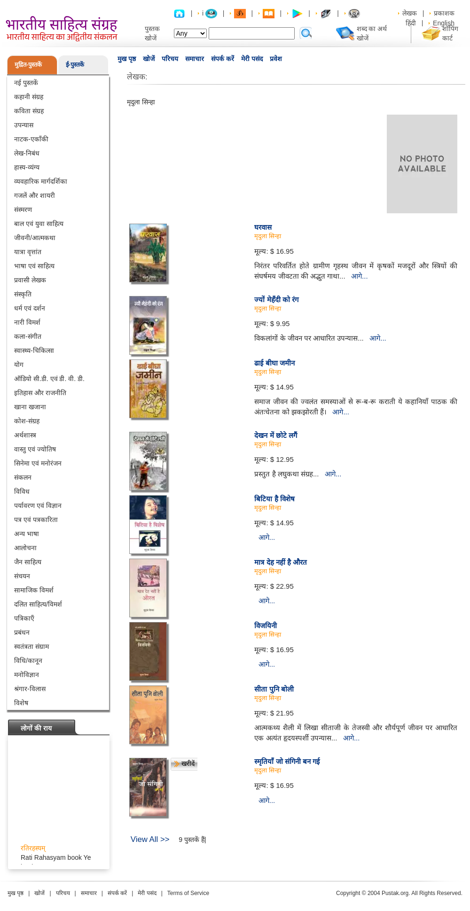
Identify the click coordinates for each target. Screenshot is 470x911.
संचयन (22, 576)
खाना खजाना (30, 407)
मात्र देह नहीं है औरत (280, 562)
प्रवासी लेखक (30, 280)
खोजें (149, 58)
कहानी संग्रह (28, 97)
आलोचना (25, 548)
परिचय (170, 58)
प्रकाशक (444, 13)
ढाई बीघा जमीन (274, 363)
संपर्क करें (222, 58)
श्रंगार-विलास (30, 689)
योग (19, 364)
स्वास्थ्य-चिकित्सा (34, 350)
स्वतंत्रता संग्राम (31, 646)
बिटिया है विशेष (274, 499)
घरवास (263, 227)
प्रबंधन (22, 632)
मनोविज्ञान (26, 674)
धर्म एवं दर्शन (29, 308)
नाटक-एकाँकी (31, 139)
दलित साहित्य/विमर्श (38, 604)
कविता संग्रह (29, 111)
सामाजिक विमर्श (34, 590)
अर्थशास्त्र (25, 435)
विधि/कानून (28, 660)
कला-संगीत (27, 336)
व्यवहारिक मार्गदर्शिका (40, 181)
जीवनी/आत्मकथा (34, 237)
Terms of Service (188, 893)
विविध (22, 491)
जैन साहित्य (27, 562)
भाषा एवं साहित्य (34, 266)
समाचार (194, 58)
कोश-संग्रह (26, 421)
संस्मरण (23, 209)
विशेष (21, 703)
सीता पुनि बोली (273, 689)
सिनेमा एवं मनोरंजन (38, 463)
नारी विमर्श (27, 322)
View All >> (150, 839)
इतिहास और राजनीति (40, 393)
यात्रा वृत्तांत (27, 252)
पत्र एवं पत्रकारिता (36, 519)
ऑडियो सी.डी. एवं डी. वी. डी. (49, 378)
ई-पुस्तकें (75, 64)
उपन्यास (23, 125)
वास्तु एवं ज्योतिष (35, 449)
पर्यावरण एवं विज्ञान (38, 505)
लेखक (409, 13)
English (443, 23)
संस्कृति (22, 294)
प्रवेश (276, 58)
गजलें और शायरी (34, 195)
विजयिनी (265, 626)
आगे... (359, 276)
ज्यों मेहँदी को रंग (276, 300)
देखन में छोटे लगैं (275, 435)
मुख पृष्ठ (127, 58)
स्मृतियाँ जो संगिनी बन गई (287, 761)
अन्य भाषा (26, 533)
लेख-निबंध (26, 153)
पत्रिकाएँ (24, 618)
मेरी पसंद (252, 58)
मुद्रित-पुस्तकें (28, 64)
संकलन (22, 477)
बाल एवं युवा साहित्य (38, 223)
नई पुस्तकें (26, 82)
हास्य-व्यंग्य (26, 167)
